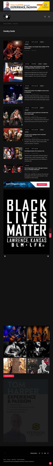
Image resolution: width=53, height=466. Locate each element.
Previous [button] (5, 256)
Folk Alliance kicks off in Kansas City (34, 151)
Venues (8, 459)
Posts (41, 85)
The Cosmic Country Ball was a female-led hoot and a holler (36, 113)
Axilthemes (31, 461)
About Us (14, 459)
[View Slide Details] (26, 221)
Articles (27, 85)
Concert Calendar (20, 459)
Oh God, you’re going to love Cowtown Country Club (35, 135)
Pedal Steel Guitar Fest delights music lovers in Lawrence (36, 91)
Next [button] (48, 256)
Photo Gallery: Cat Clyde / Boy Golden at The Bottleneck (36, 47)
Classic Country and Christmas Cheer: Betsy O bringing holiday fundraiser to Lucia (36, 67)
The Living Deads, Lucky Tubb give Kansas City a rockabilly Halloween (35, 168)
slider (26, 44)
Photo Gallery (34, 85)
